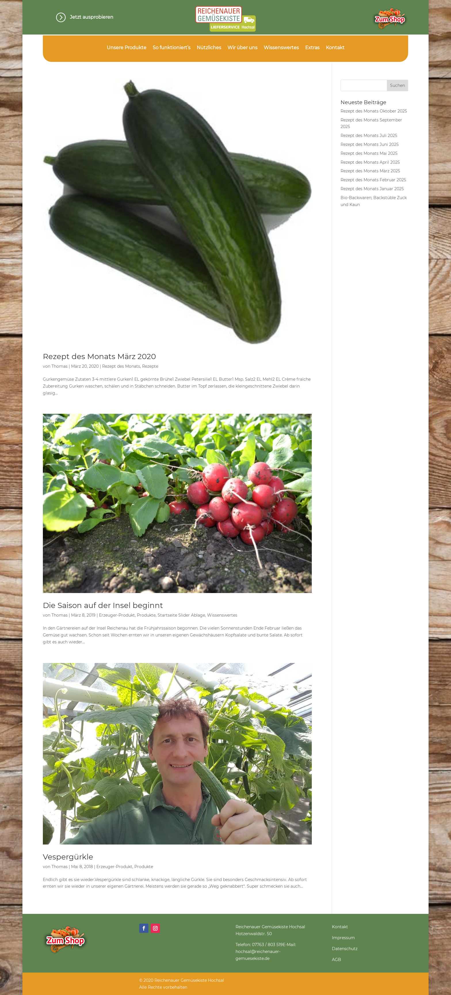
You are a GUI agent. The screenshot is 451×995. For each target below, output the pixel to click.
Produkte (146, 615)
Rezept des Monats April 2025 (370, 162)
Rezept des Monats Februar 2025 (373, 179)
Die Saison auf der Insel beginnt (103, 605)
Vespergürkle (68, 856)
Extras (312, 48)
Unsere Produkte (126, 48)
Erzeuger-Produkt (117, 615)
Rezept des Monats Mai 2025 (369, 153)
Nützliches (209, 48)
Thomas (59, 366)
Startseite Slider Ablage (181, 615)
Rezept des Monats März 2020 (99, 356)
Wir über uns (242, 48)
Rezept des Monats (121, 366)
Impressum (343, 937)
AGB (336, 959)
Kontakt (335, 48)
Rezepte (150, 366)
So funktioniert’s (171, 48)
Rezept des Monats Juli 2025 (369, 135)
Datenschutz (345, 948)
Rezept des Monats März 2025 (370, 171)
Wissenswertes (281, 48)
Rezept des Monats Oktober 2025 (374, 111)
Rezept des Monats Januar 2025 (372, 188)
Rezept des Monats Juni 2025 (370, 144)
